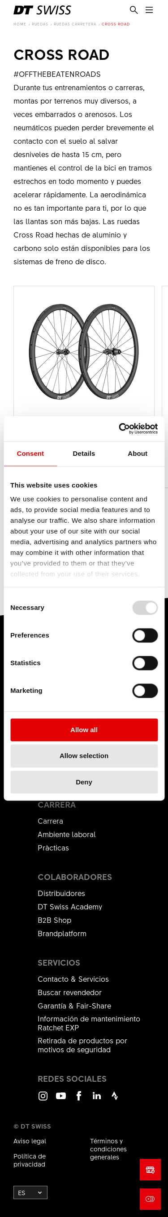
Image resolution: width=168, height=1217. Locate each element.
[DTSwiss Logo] (42, 10)
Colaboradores (75, 877)
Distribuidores (61, 893)
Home (19, 23)
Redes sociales (72, 1079)
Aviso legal (29, 1141)
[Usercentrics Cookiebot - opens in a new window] (120, 428)
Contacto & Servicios (73, 979)
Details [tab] (84, 453)
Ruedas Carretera (75, 23)
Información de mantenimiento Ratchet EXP (89, 1022)
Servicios (59, 962)
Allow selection (84, 756)
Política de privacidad (29, 1160)
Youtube (61, 1099)
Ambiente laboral (67, 834)
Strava (114, 1099)
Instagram (43, 1099)
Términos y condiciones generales (108, 1149)
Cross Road (116, 23)
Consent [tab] (30, 453)
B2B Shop (54, 920)
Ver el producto (84, 387)
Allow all (84, 730)
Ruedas (40, 23)
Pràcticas (53, 847)
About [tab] (137, 453)
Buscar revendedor (70, 992)
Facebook (78, 1099)
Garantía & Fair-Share (74, 1005)
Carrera (50, 820)
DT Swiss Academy (70, 906)
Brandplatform (62, 933)
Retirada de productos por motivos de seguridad (82, 1044)
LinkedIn (96, 1099)
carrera (57, 804)
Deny (84, 782)
